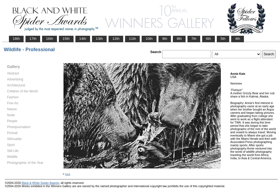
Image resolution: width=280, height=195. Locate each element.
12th (115, 39)
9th (164, 39)
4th (237, 39)
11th (132, 39)
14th (82, 39)
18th (16, 39)
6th (208, 39)
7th (193, 39)
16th (49, 39)
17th (32, 39)
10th (148, 39)
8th (179, 39)
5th (223, 39)
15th (66, 39)
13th (99, 39)
